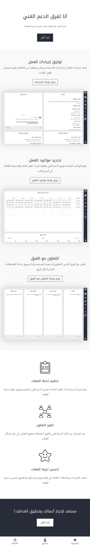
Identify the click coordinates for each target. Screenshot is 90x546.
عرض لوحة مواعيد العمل (45, 180)
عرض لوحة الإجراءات (45, 82)
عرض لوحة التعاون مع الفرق (45, 278)
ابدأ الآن (45, 37)
